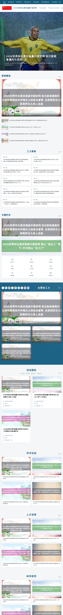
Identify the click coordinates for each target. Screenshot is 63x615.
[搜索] (59, 2)
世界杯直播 (36, 2)
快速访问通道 (43, 8)
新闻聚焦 (6, 76)
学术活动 (31, 453)
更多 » (59, 76)
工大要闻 (31, 151)
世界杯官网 (11, 2)
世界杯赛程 (19, 2)
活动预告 (31, 370)
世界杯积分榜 (27, 2)
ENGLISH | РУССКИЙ (53, 8)
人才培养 (31, 514)
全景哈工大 (44, 288)
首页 (4, 2)
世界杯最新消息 (45, 2)
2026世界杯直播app (57, 2)
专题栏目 (6, 215)
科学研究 (31, 576)
